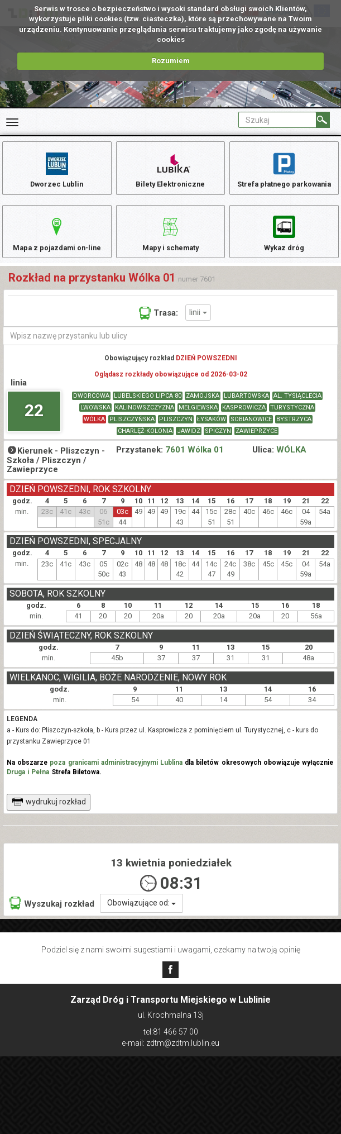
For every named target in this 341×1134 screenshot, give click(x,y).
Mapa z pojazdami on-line (57, 239)
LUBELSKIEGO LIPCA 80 (147, 409)
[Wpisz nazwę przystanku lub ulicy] (170, 348)
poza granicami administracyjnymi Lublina (116, 775)
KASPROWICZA (244, 421)
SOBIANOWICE (251, 432)
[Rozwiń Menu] (12, 122)
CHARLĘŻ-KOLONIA (145, 444)
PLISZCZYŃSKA (132, 432)
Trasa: (158, 326)
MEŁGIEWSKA (198, 421)
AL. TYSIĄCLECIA (297, 409)
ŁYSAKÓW (211, 432)
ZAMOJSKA (202, 409)
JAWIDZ (188, 444)
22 (34, 423)
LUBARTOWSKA (246, 409)
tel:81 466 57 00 (170, 1031)
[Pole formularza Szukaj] (277, 120)
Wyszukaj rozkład (51, 916)
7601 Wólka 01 (194, 463)
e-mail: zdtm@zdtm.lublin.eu (170, 1042)
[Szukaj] (323, 120)
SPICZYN (218, 444)
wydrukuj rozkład (49, 814)
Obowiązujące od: (141, 916)
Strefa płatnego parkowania (284, 169)
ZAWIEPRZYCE (256, 444)
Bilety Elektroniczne (170, 169)
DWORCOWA (91, 409)
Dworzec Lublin (56, 169)
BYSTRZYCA (293, 432)
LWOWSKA (95, 421)
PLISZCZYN (176, 432)
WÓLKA (94, 432)
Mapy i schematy (170, 239)
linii (198, 325)
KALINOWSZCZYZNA (144, 421)
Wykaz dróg (284, 239)
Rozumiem (171, 60)
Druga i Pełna (28, 785)
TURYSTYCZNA (292, 421)
